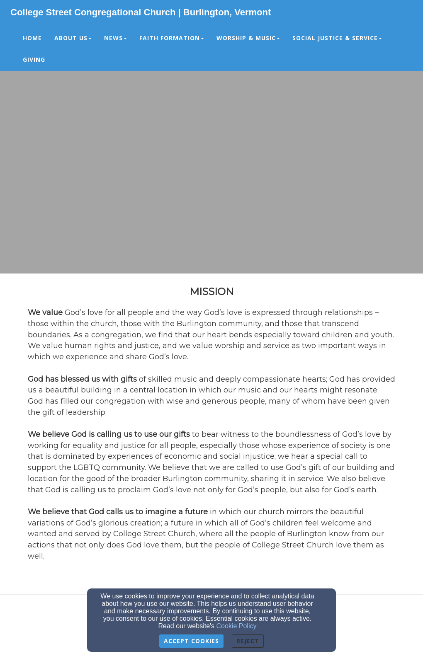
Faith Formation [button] (171, 38)
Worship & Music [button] (248, 38)
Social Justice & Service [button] (337, 38)
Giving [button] (34, 59)
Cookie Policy (236, 625)
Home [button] (32, 38)
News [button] (115, 38)
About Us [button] (73, 38)
